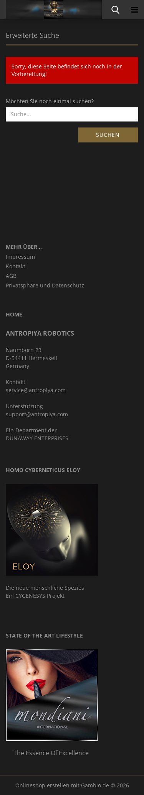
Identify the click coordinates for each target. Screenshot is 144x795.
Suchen (108, 134)
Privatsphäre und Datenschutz (45, 285)
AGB (11, 275)
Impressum (20, 256)
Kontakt (15, 266)
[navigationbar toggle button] (134, 9)
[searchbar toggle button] (115, 9)
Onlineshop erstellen (42, 785)
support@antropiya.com (37, 414)
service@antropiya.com (36, 390)
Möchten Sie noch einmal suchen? (50, 101)
